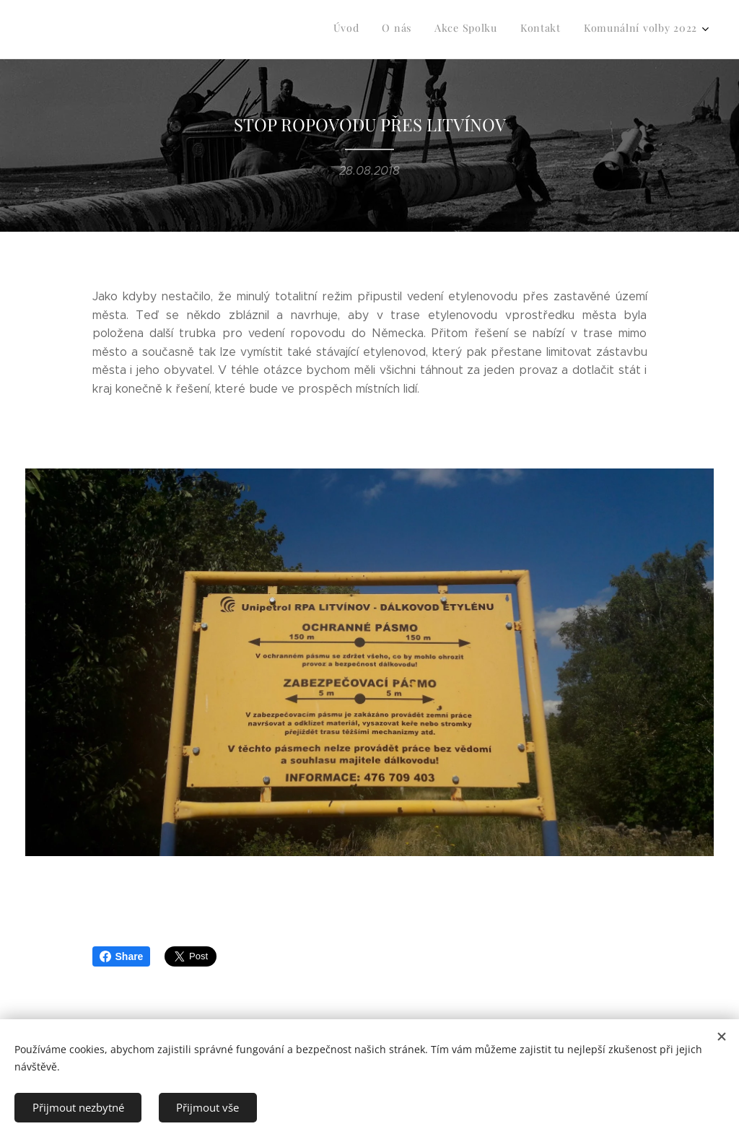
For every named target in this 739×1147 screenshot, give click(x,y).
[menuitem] (608, 30)
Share (122, 956)
